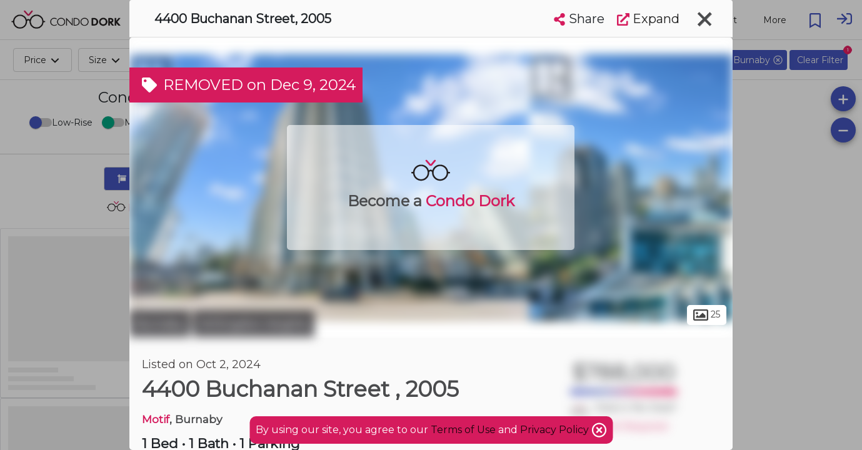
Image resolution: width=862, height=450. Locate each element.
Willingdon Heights (253, 324)
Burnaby (160, 324)
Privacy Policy (555, 430)
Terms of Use (463, 430)
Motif (155, 419)
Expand (648, 18)
